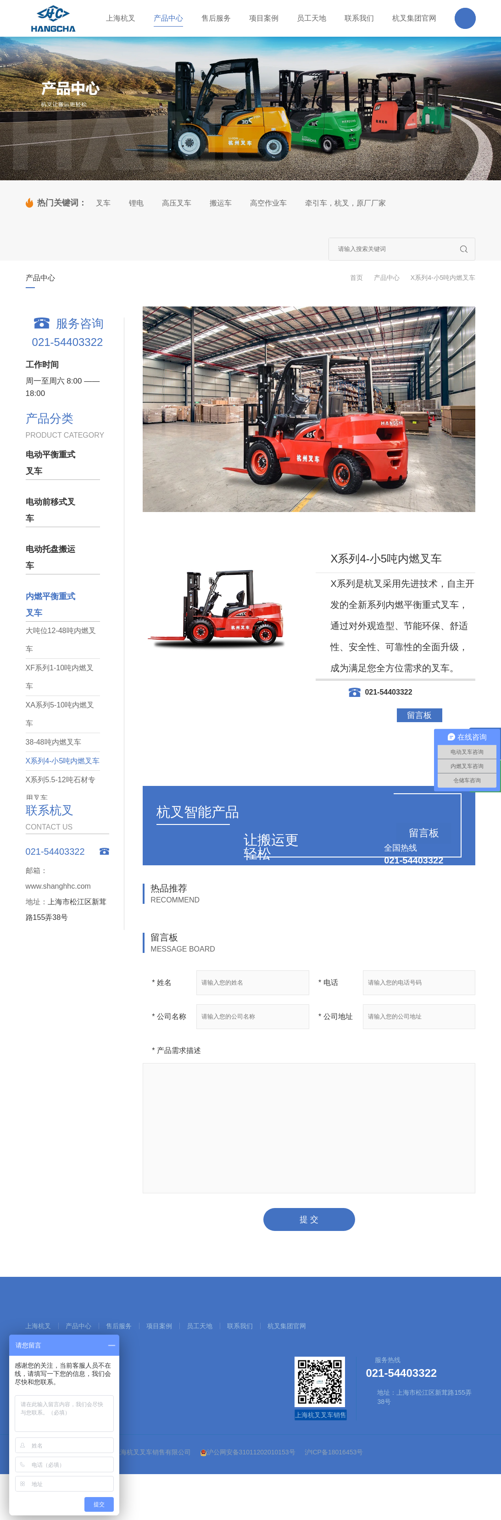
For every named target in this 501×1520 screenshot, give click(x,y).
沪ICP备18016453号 (334, 1452)
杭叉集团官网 (286, 1326)
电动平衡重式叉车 (50, 463)
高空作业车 (268, 203)
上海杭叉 (38, 1326)
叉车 (103, 203)
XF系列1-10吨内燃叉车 (60, 677)
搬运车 (221, 203)
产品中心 (387, 277)
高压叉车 (176, 203)
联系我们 (240, 1326)
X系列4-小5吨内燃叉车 (443, 277)
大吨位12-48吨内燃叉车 (61, 640)
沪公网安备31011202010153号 (247, 1452)
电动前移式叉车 (50, 510)
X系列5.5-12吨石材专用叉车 (60, 789)
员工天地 (199, 1326)
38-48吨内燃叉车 (53, 742)
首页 (356, 277)
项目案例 (159, 1326)
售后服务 (119, 1326)
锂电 (136, 203)
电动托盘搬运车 (50, 557)
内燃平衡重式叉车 (50, 605)
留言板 (419, 715)
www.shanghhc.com (58, 886)
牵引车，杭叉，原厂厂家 (345, 203)
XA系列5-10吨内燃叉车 (60, 714)
